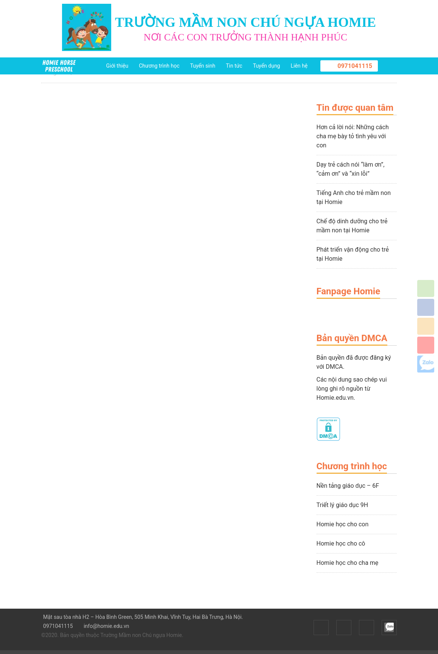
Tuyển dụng (266, 66)
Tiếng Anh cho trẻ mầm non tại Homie (354, 197)
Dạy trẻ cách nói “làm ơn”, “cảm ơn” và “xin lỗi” (351, 169)
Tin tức (234, 66)
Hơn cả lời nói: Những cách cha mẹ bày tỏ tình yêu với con (353, 136)
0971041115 (354, 66)
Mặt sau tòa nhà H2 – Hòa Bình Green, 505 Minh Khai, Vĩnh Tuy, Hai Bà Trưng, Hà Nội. (142, 617)
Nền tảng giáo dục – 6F (348, 485)
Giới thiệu (117, 66)
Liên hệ (299, 66)
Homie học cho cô (341, 543)
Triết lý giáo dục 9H (342, 505)
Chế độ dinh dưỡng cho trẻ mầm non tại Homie (352, 226)
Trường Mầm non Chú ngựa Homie (141, 635)
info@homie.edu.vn (105, 626)
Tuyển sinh (202, 66)
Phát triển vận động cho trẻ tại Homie (353, 254)
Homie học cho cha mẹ (348, 562)
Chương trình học (159, 66)
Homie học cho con (343, 524)
